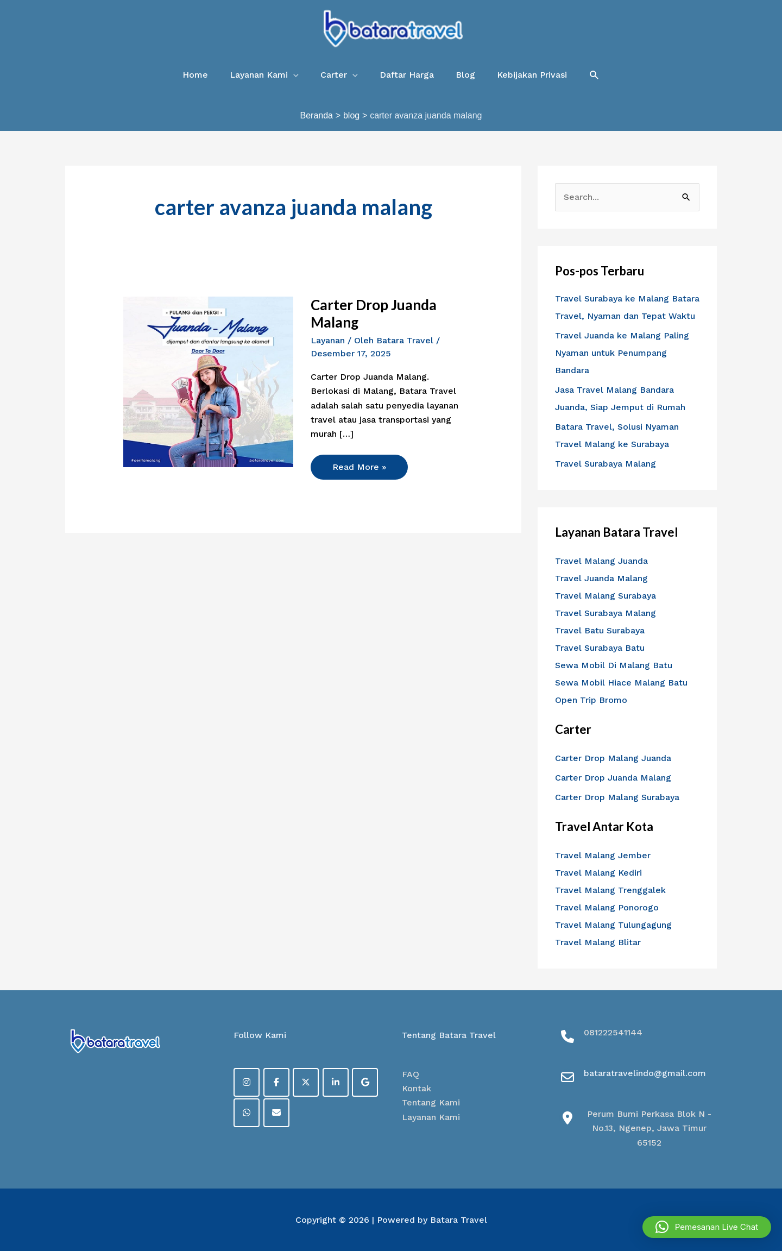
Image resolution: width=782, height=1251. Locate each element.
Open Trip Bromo (591, 700)
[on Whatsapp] (247, 1112)
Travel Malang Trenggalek (610, 890)
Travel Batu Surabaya (600, 630)
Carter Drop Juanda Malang (374, 313)
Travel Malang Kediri (598, 872)
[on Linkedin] (336, 1082)
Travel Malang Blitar (598, 942)
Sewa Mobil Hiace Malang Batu (621, 682)
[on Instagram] (247, 1082)
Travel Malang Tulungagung (613, 925)
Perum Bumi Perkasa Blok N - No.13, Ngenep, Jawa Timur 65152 (649, 1128)
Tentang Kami (431, 1102)
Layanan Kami (431, 1117)
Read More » (359, 463)
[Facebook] (276, 1082)
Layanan (328, 340)
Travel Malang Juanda (601, 561)
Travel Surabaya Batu (600, 648)
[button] (594, 75)
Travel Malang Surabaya (605, 595)
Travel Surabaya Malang (605, 463)
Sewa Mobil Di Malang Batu (613, 665)
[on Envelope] (276, 1112)
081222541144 (613, 1032)
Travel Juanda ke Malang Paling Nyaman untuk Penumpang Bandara (622, 352)
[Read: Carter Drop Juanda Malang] (208, 381)
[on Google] (365, 1082)
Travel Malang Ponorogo (607, 907)
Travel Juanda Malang (601, 578)
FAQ (410, 1074)
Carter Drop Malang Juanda (613, 758)
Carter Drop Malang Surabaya (617, 797)
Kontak (416, 1088)
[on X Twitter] (306, 1082)
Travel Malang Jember (603, 855)
